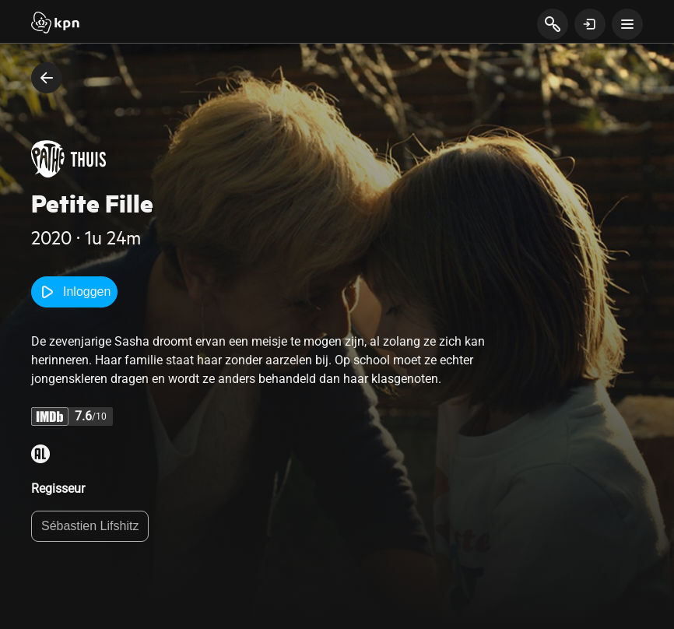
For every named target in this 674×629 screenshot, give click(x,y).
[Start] (55, 24)
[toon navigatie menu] (627, 24)
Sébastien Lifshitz (90, 525)
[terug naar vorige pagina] (46, 77)
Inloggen (74, 292)
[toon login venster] (590, 24)
